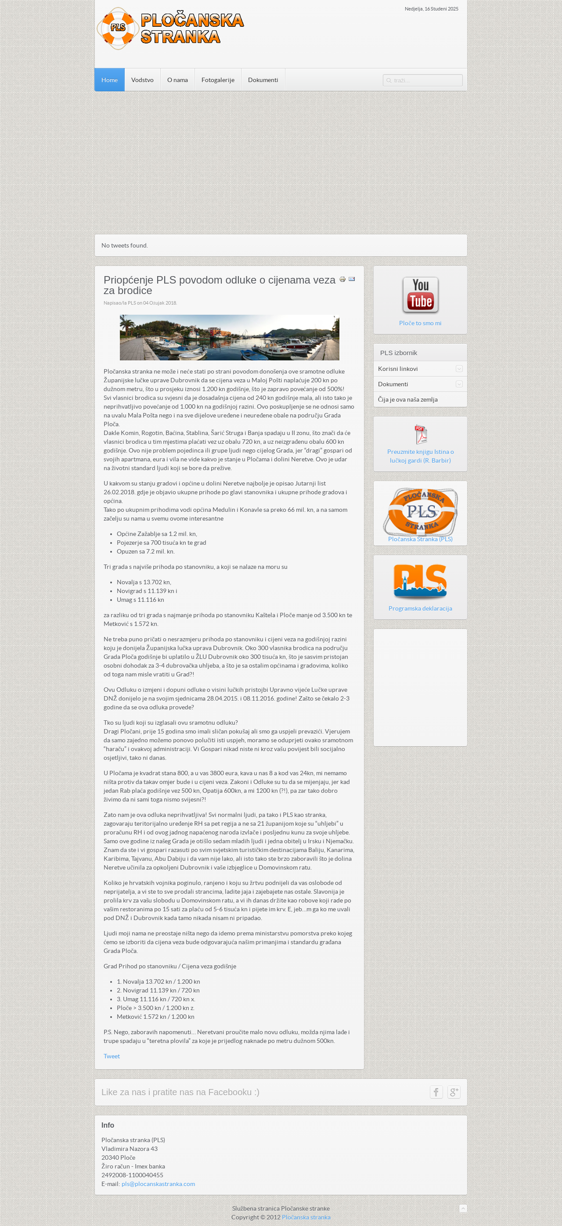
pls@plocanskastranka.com (158, 1183)
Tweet (112, 1056)
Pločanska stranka (306, 1217)
